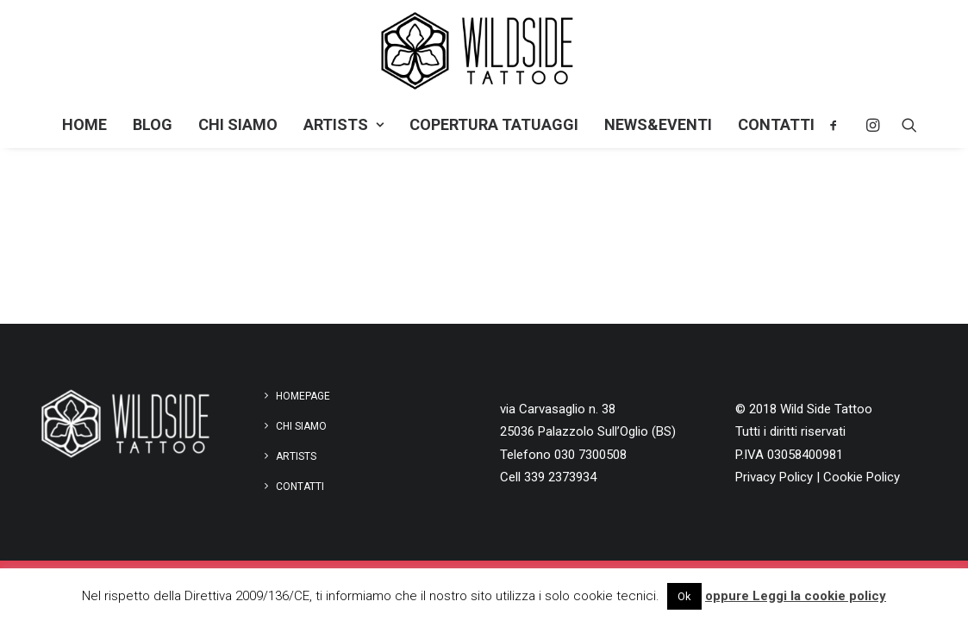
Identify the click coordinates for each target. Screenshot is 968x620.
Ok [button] (684, 596)
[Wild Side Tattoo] (484, 51)
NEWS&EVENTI (658, 124)
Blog (152, 124)
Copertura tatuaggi (493, 124)
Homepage (303, 396)
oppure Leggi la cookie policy (795, 596)
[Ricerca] (903, 125)
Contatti (776, 124)
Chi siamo (238, 124)
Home (84, 124)
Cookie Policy (861, 477)
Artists (343, 124)
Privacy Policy (774, 477)
